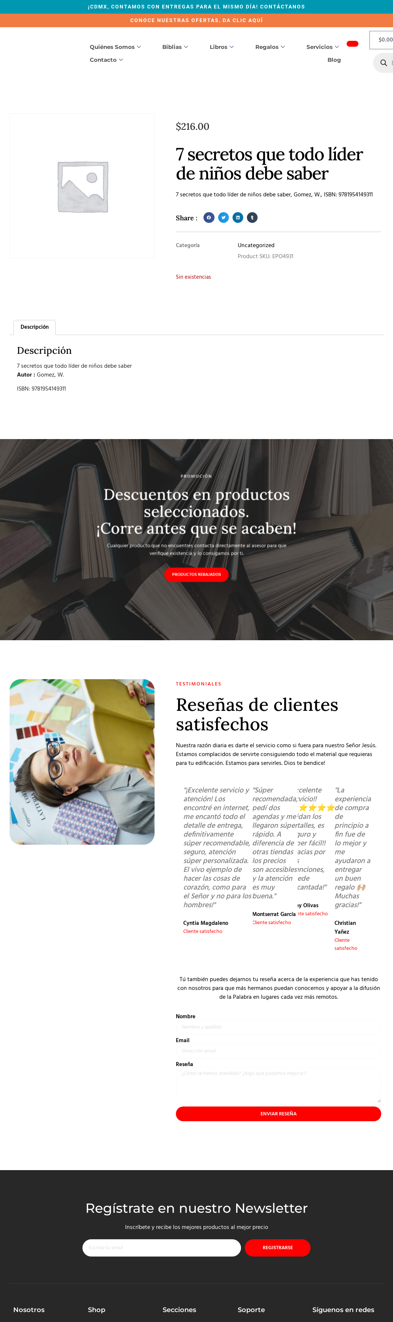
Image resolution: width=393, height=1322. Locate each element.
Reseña (184, 1067)
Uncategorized (256, 245)
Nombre (185, 1018)
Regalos (270, 47)
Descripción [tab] (35, 327)
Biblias (175, 47)
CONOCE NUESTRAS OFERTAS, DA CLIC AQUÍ (196, 20)
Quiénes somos (115, 47)
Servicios (323, 47)
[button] (208, 217)
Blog (334, 59)
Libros (222, 47)
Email (183, 1042)
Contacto (106, 60)
